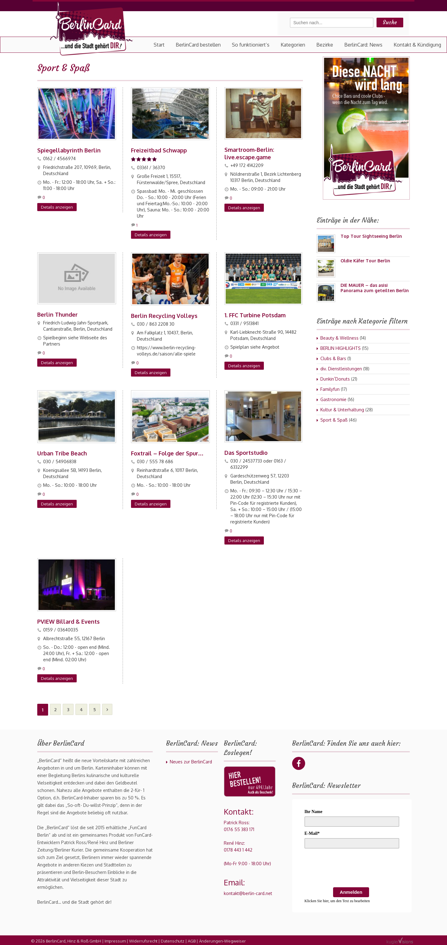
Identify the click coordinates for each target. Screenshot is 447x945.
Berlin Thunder (57, 313)
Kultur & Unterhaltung (342, 409)
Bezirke (324, 45)
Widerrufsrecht (143, 939)
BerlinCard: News (363, 45)
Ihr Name (314, 810)
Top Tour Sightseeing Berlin (371, 236)
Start (159, 45)
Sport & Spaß (334, 420)
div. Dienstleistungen (341, 368)
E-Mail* (312, 832)
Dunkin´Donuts (335, 379)
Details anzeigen (57, 206)
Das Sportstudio (246, 451)
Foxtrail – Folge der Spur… (167, 452)
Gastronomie (333, 399)
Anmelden (351, 890)
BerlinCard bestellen (198, 45)
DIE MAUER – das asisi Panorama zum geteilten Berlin (375, 288)
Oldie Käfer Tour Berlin (365, 260)
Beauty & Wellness (339, 338)
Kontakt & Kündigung (417, 45)
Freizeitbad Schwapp (159, 150)
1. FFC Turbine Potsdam (255, 314)
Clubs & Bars (333, 358)
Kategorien (293, 45)
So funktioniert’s (250, 45)
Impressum (115, 939)
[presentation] (352, 867)
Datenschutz (172, 939)
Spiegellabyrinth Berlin (69, 150)
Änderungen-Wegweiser (222, 939)
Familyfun (330, 389)
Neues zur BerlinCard (191, 760)
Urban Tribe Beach (62, 452)
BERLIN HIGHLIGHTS (340, 348)
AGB (192, 939)
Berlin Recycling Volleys (164, 315)
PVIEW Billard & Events (68, 620)
